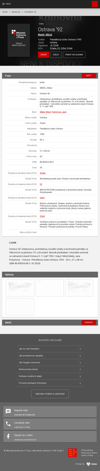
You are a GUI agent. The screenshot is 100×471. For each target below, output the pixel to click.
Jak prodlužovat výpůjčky (31, 355)
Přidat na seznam (74, 55)
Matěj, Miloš (45, 34)
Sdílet (56, 55)
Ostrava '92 (30, 12)
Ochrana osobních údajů (30, 376)
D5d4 (42, 216)
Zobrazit (88, 322)
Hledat (93, 2)
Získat (43, 55)
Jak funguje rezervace (29, 362)
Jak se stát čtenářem (29, 349)
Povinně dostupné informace (32, 383)
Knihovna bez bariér (28, 369)
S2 (41, 184)
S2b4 (42, 198)
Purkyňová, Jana (59, 112)
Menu (6, 3)
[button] (18, 40)
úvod (5, 12)
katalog (16, 12)
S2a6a (42, 173)
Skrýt (89, 76)
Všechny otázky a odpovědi (50, 394)
